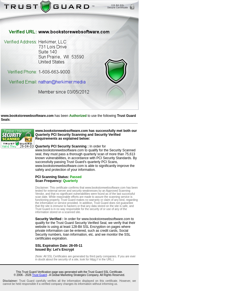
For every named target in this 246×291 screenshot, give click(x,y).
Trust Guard (39, 275)
